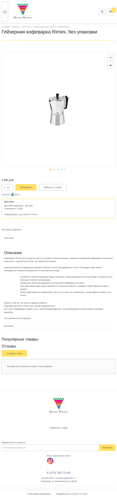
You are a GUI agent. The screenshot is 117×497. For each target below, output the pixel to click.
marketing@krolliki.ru (66, 478)
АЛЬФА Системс (79, 494)
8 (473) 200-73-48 (58, 472)
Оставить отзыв (14, 353)
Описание (9, 238)
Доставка (8, 326)
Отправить (107, 447)
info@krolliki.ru (48, 478)
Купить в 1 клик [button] (52, 187)
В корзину (25, 187)
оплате (34, 214)
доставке (24, 214)
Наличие (6, 194)
